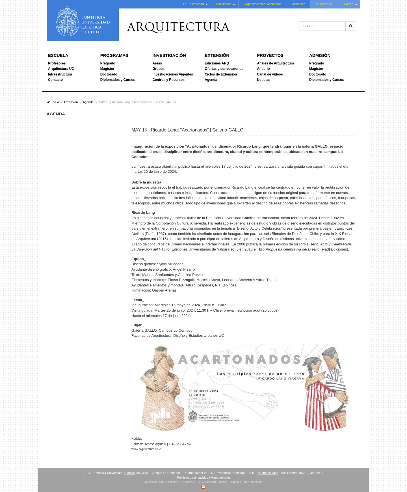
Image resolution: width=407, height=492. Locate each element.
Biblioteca (299, 4)
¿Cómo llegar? (267, 472)
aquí (256, 310)
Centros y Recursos (169, 80)
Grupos (159, 69)
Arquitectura (178, 28)
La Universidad (193, 4)
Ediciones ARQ (217, 63)
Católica (130, 472)
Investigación (169, 55)
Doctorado (108, 74)
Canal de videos (270, 74)
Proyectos (270, 55)
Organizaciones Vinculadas (262, 4)
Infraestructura (60, 74)
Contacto (55, 80)
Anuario (263, 69)
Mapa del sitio (220, 477)
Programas (114, 55)
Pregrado (107, 63)
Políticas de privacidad (192, 477)
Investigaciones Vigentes (173, 74)
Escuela (58, 55)
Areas (157, 63)
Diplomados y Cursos (117, 80)
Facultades (223, 4)
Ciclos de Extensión (221, 74)
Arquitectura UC (61, 69)
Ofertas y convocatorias (224, 69)
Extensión (217, 55)
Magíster (107, 69)
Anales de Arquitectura (275, 63)
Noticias (263, 80)
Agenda (211, 80)
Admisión (319, 55)
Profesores (57, 63)
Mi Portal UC (324, 4)
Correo (349, 4)
